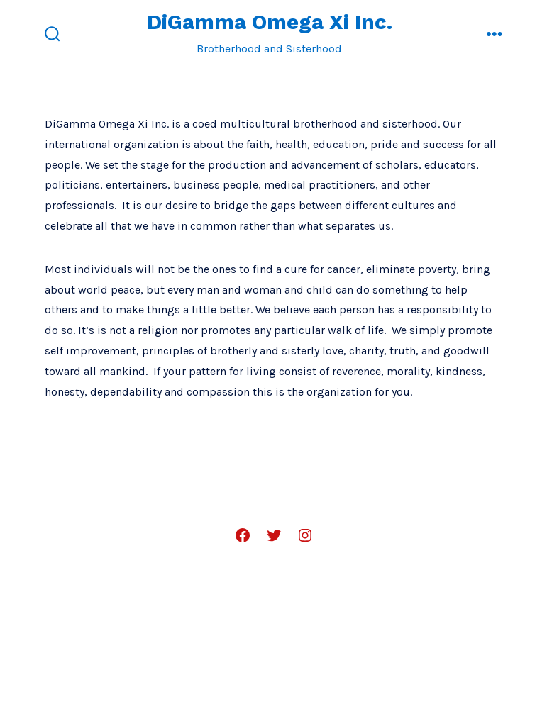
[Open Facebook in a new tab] (242, 535)
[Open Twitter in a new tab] (274, 535)
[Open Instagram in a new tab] (305, 535)
